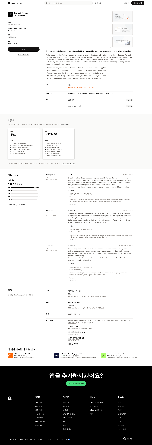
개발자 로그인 (12, 439)
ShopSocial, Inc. (13, 43)
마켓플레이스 (67, 406)
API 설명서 (94, 406)
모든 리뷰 (22, 204)
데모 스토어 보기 (23, 55)
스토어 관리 (39, 425)
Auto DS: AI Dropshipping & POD (71, 354)
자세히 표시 (71, 190)
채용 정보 (121, 406)
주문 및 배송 (39, 414)
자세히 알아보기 (65, 124)
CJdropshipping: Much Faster (24, 354)
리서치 (92, 414)
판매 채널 (38, 402)
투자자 (120, 410)
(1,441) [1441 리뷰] (13, 37)
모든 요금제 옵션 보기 (68, 163)
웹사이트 (71, 305)
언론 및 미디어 (123, 414)
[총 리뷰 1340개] (38, 187)
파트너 (120, 418)
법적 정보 (121, 425)
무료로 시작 (138, 3)
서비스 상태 (122, 429)
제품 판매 (38, 410)
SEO (64, 421)
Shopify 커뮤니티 (96, 410)
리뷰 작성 (12, 204)
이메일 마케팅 (68, 418)
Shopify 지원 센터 (96, 402)
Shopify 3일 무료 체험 (76, 383)
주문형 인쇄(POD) (74, 106)
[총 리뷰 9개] (39, 197)
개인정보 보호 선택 (60, 439)
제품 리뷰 (66, 410)
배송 (64, 425)
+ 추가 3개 (122, 42)
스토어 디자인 (40, 418)
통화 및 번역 (67, 429)
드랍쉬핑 (71, 100)
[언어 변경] (135, 439)
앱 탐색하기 (100, 3)
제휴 (119, 421)
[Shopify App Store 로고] (16, 3)
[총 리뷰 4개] (39, 194)
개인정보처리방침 (74, 291)
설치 (23, 49)
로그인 (126, 3)
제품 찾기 (38, 406)
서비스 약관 (24, 439)
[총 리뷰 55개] (39, 191)
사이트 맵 (48, 439)
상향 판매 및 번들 (69, 414)
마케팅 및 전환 (40, 421)
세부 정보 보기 (73, 344)
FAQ (69, 294)
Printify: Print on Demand (115, 354)
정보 (119, 402)
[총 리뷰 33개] (39, 200)
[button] (29, 356)
